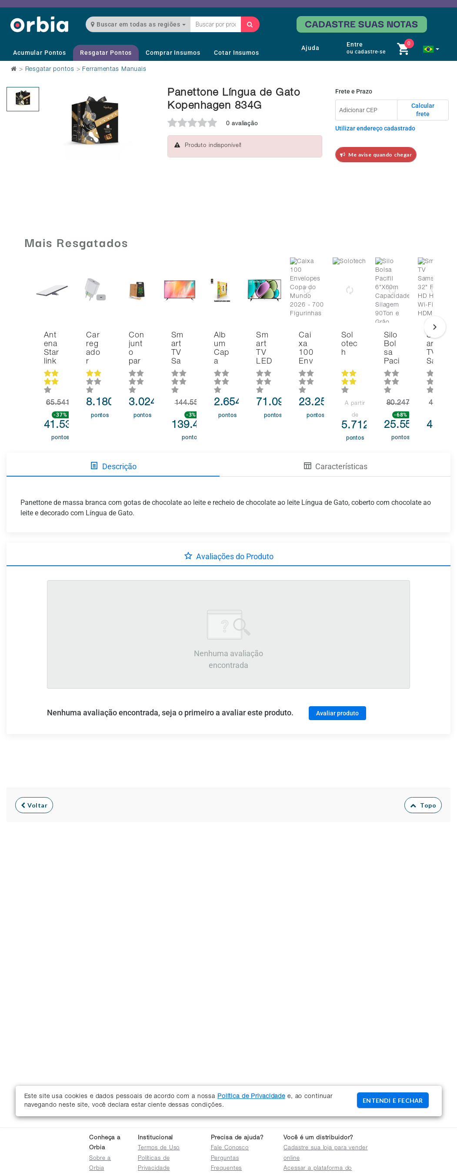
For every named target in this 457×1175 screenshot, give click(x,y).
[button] (431, 49)
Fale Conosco (230, 1148)
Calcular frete (422, 110)
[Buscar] (250, 24)
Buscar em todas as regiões (138, 24)
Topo (423, 786)
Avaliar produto (337, 694)
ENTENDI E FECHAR (393, 1100)
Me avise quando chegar (376, 154)
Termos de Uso (159, 1148)
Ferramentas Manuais (114, 70)
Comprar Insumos (173, 52)
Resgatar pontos (49, 70)
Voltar (34, 786)
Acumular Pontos (39, 52)
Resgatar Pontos (106, 52)
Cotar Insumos (236, 52)
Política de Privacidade (251, 1097)
